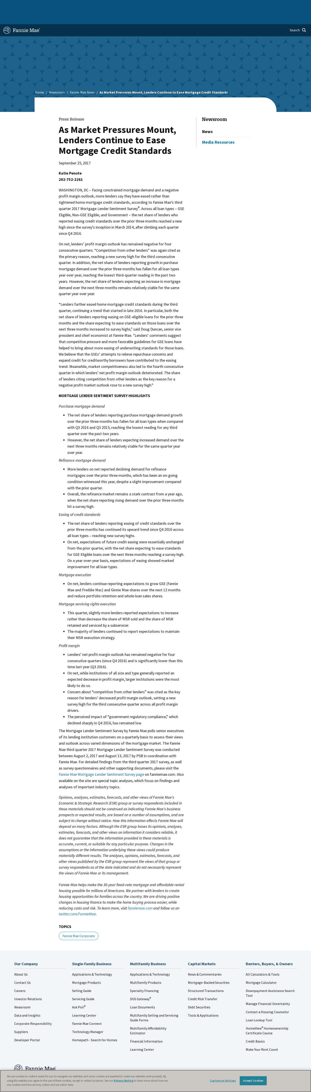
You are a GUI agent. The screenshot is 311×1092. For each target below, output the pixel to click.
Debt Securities (199, 993)
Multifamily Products (145, 968)
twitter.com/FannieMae (77, 900)
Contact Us (22, 968)
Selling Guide (81, 977)
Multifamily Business (74, 5)
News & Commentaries (205, 960)
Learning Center (84, 1001)
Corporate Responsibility (33, 1010)
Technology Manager (87, 1018)
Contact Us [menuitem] (297, 5)
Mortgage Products (86, 968)
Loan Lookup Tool (259, 1006)
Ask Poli (79, 993)
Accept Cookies (253, 1080)
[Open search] (298, 16)
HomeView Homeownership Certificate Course (267, 1016)
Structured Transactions (206, 977)
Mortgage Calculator (261, 968)
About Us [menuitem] (207, 5)
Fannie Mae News (82, 78)
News (207, 117)
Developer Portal (27, 1026)
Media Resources (218, 128)
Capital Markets (107, 5)
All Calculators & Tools (262, 960)
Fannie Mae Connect (87, 1010)
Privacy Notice (124, 1080)
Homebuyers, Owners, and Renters (149, 5)
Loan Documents (142, 993)
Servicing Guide (83, 985)
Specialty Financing (144, 977)
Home (10, 5)
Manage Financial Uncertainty (268, 990)
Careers (19, 977)
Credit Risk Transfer (202, 985)
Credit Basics (255, 1027)
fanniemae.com (140, 894)
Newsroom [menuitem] (259, 5)
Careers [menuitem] (277, 5)
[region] (155, 1081)
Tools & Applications (203, 1001)
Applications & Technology (92, 960)
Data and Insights (27, 1001)
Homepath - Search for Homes (94, 1026)
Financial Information (146, 1027)
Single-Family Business (37, 5)
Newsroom (57, 78)
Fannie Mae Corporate (78, 922)
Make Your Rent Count (262, 1035)
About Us (21, 960)
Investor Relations (28, 985)
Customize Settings (223, 1080)
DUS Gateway (140, 985)
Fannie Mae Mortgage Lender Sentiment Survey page (101, 760)
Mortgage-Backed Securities (209, 968)
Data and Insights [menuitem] (232, 5)
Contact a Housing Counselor (267, 998)
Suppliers (21, 1018)
